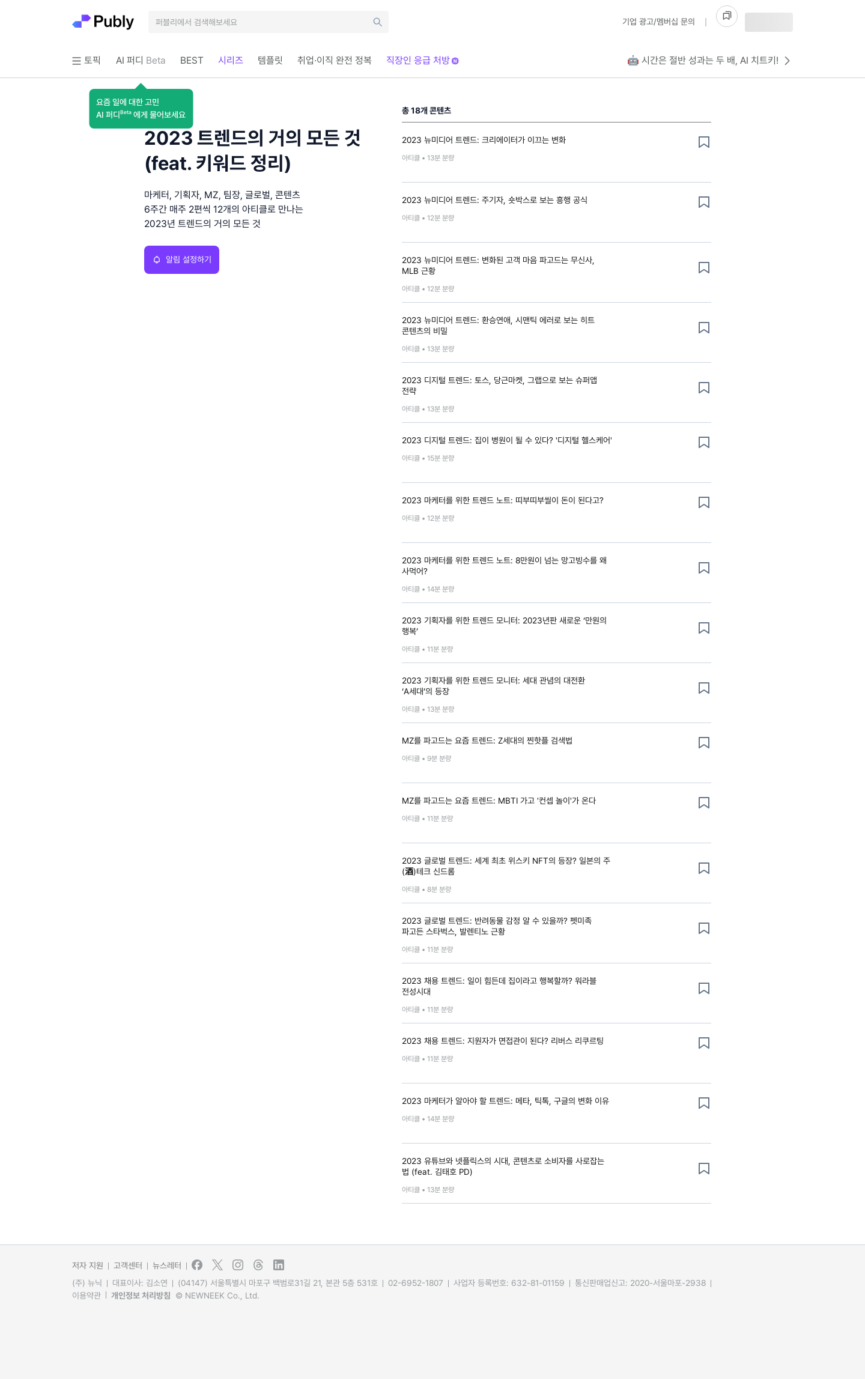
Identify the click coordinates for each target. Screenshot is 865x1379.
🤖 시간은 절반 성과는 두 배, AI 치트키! (710, 61)
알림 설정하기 (181, 259)
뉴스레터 (167, 1265)
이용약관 (86, 1295)
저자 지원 (87, 1265)
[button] (141, 109)
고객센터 (128, 1265)
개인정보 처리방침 (141, 1295)
